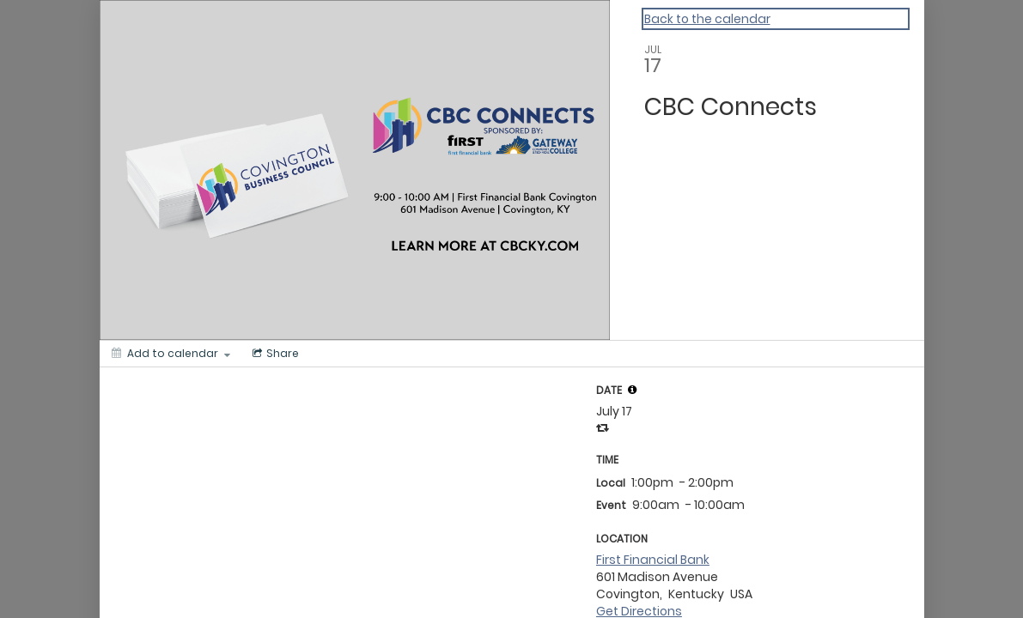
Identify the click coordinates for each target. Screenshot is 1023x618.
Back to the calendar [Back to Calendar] (707, 18)
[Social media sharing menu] (274, 354)
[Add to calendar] (171, 354)
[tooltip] (632, 390)
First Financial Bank (652, 559)
